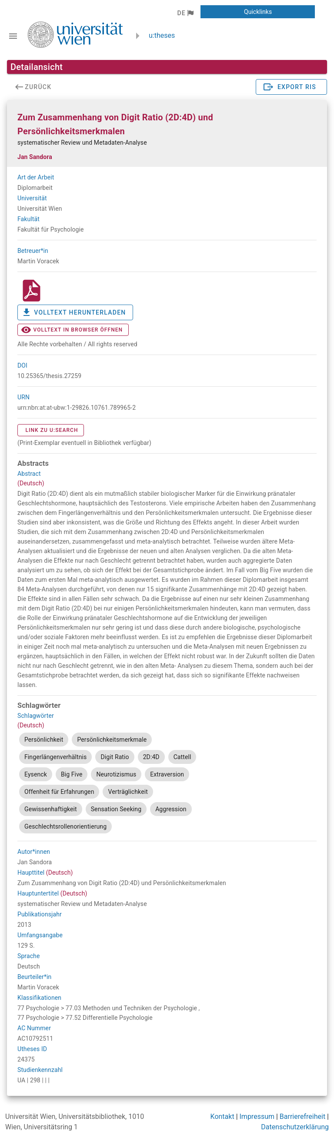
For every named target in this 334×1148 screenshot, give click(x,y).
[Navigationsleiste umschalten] (13, 36)
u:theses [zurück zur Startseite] (162, 35)
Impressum (257, 1116)
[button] (185, 13)
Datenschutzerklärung (295, 1127)
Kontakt (222, 1116)
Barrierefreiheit (302, 1116)
